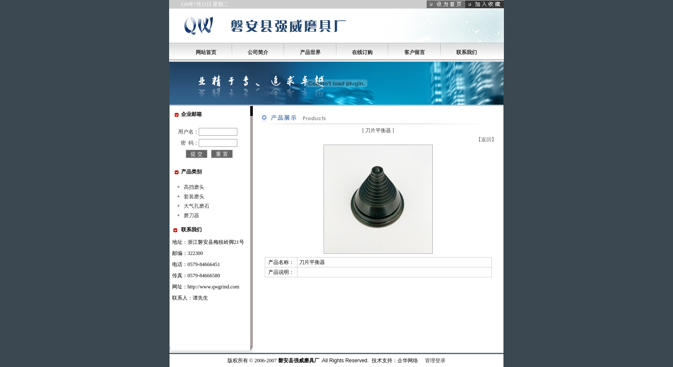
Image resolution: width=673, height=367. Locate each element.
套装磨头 (194, 197)
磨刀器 (191, 215)
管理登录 (435, 361)
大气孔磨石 (196, 206)
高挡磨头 (194, 187)
